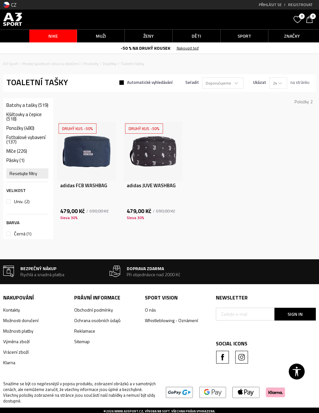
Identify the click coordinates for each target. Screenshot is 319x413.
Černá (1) (23, 234)
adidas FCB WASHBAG (83, 185)
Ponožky (20, 128)
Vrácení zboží (16, 352)
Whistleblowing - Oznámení (171, 320)
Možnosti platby (18, 331)
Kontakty (11, 309)
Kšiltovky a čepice (24, 116)
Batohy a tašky (27, 105)
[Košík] (311, 19)
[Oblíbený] (298, 19)
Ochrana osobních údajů (97, 320)
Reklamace (84, 331)
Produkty (91, 64)
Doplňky (110, 64)
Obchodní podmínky (93, 309)
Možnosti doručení (21, 320)
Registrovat (300, 5)
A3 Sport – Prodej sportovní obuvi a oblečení (41, 64)
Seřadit (192, 82)
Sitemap (82, 341)
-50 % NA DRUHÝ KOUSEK (145, 48)
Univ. (22, 201)
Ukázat (259, 82)
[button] (253, 19)
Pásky (15, 160)
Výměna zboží (16, 341)
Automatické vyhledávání (150, 82)
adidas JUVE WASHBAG (151, 185)
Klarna (9, 362)
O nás (150, 309)
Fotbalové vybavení (26, 139)
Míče (16, 151)
